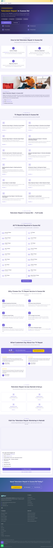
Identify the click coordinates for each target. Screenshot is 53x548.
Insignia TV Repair (4, 519)
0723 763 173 (6, 52)
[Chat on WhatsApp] (2, 545)
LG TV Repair (3, 514)
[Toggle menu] (51, 1)
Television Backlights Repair (32, 521)
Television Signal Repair (31, 516)
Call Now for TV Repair (26, 469)
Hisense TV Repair (4, 516)
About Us (2, 527)
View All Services (37, 487)
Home (2, 3)
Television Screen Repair (31, 513)
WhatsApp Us (27, 487)
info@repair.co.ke (9, 101)
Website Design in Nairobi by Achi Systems (46, 546)
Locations (5, 3)
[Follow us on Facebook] (2, 508)
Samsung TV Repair (4, 513)
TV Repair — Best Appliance (5, 535)
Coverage (2, 529)
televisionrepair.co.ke (7, 466)
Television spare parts (31, 519)
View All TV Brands (26, 280)
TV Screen (29, 500)
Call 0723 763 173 (6, 22)
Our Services (16, 22)
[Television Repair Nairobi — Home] (3, 1)
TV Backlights (30, 502)
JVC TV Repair (3, 521)
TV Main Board (30, 497)
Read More (4, 130)
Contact (2, 534)
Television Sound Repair (31, 514)
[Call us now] (2, 542)
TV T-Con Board (30, 503)
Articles (2, 532)
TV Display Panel (30, 505)
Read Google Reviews (38, 350)
